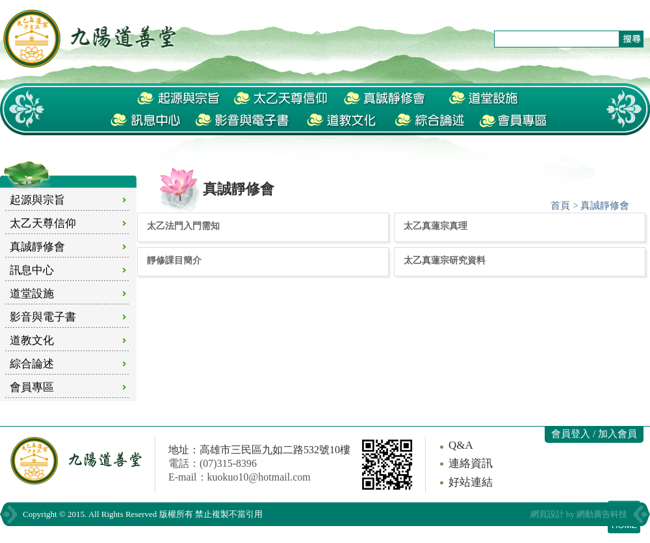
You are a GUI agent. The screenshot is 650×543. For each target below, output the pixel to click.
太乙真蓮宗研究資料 (445, 260)
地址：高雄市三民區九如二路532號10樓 (259, 449)
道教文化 (32, 340)
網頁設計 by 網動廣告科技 (579, 514)
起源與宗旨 (37, 200)
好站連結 (470, 482)
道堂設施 (32, 293)
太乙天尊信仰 (43, 223)
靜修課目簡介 (174, 260)
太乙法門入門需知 (183, 225)
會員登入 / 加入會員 (594, 434)
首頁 (560, 205)
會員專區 (32, 387)
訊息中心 (32, 270)
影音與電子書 (43, 317)
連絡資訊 (470, 463)
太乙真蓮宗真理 (435, 225)
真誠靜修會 (37, 247)
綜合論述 (32, 364)
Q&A (460, 445)
